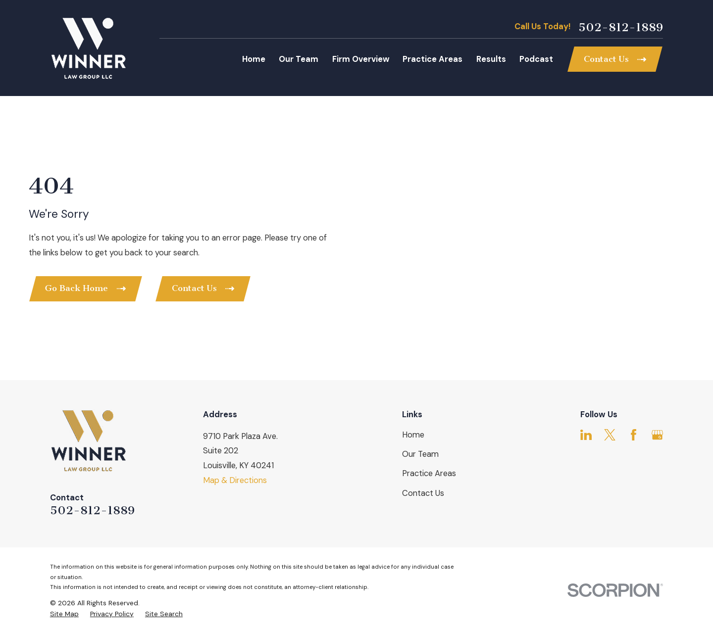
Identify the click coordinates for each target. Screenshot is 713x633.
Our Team (420, 454)
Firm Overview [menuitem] (360, 59)
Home (413, 435)
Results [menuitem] (491, 59)
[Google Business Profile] (657, 434)
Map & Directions (235, 480)
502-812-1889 (620, 27)
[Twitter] (609, 434)
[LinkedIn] (586, 434)
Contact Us (423, 493)
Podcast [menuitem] (536, 59)
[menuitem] (64, 614)
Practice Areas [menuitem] (432, 59)
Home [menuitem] (253, 59)
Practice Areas (429, 473)
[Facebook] (633, 434)
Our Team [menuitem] (298, 59)
